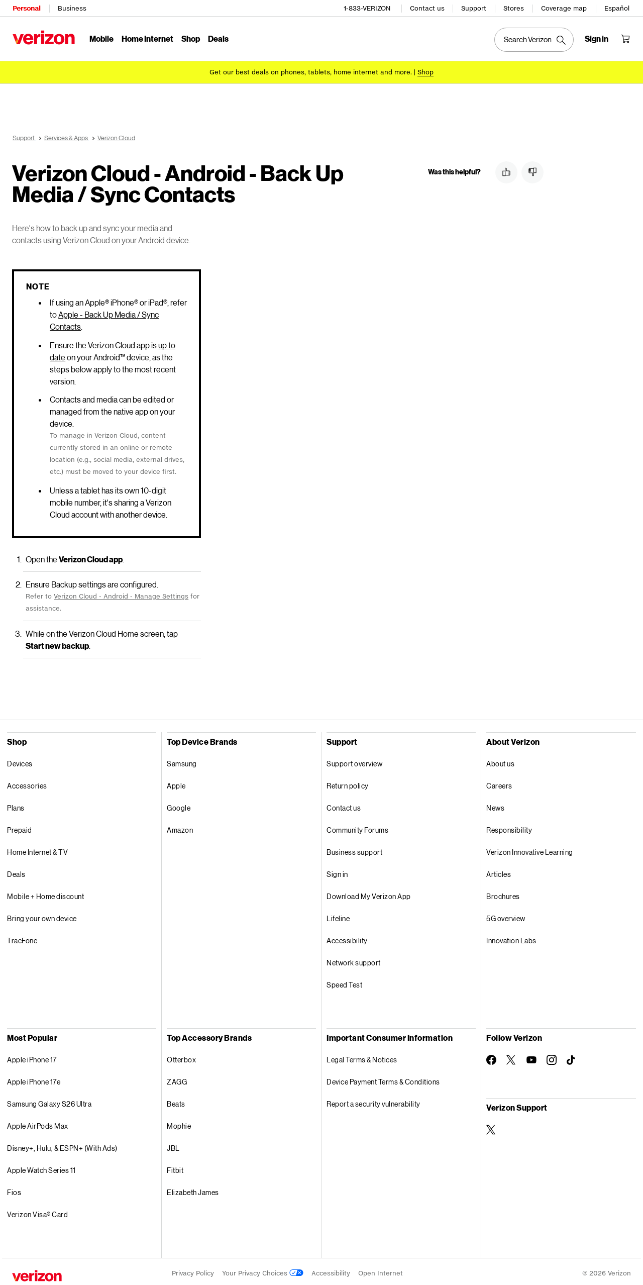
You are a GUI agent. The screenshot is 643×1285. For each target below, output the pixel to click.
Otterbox (181, 1056)
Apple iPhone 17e (33, 1078)
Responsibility (509, 826)
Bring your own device (42, 915)
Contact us (427, 8)
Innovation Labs (511, 937)
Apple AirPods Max (37, 1122)
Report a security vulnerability (373, 1100)
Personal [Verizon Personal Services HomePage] (26, 8)
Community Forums (357, 826)
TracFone (22, 937)
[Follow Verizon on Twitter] (511, 1056)
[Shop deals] (425, 71)
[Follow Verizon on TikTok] (572, 1057)
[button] (506, 172)
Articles (498, 870)
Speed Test (344, 981)
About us (500, 760)
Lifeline (338, 915)
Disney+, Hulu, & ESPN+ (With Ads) (62, 1144)
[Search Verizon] (534, 39)
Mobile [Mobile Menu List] (101, 38)
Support (474, 8)
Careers (499, 782)
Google (178, 804)
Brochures (503, 892)
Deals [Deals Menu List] (217, 38)
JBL (173, 1144)
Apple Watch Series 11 (41, 1166)
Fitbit (175, 1166)
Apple (176, 782)
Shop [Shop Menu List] (190, 38)
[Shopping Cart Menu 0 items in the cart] (626, 38)
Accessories (27, 782)
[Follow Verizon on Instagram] (552, 1056)
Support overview (354, 760)
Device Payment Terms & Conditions (383, 1078)
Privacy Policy (193, 1269)
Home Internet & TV (37, 848)
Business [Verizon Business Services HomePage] (71, 8)
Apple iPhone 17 (32, 1056)
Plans (16, 804)
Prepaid (19, 826)
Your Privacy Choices (262, 1269)
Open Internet (380, 1269)
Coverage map (564, 8)
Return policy (348, 782)
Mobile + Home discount (45, 892)
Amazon (180, 826)
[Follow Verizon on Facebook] (491, 1056)
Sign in (337, 870)
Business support (354, 848)
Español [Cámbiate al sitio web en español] (617, 8)
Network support (354, 959)
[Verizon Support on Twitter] (491, 1126)
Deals (16, 870)
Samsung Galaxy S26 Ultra (49, 1100)
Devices (20, 760)
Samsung (182, 760)
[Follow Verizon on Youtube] (531, 1056)
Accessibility (347, 937)
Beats (176, 1100)
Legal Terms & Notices (362, 1056)
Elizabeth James (193, 1188)
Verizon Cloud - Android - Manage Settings (121, 593)
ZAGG (177, 1078)
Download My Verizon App (369, 892)
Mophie (179, 1122)
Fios (14, 1188)
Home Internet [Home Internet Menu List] (147, 38)
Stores (514, 8)
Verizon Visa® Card (37, 1211)
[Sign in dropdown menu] (597, 38)
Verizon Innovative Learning (529, 848)
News (495, 804)
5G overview (505, 915)
